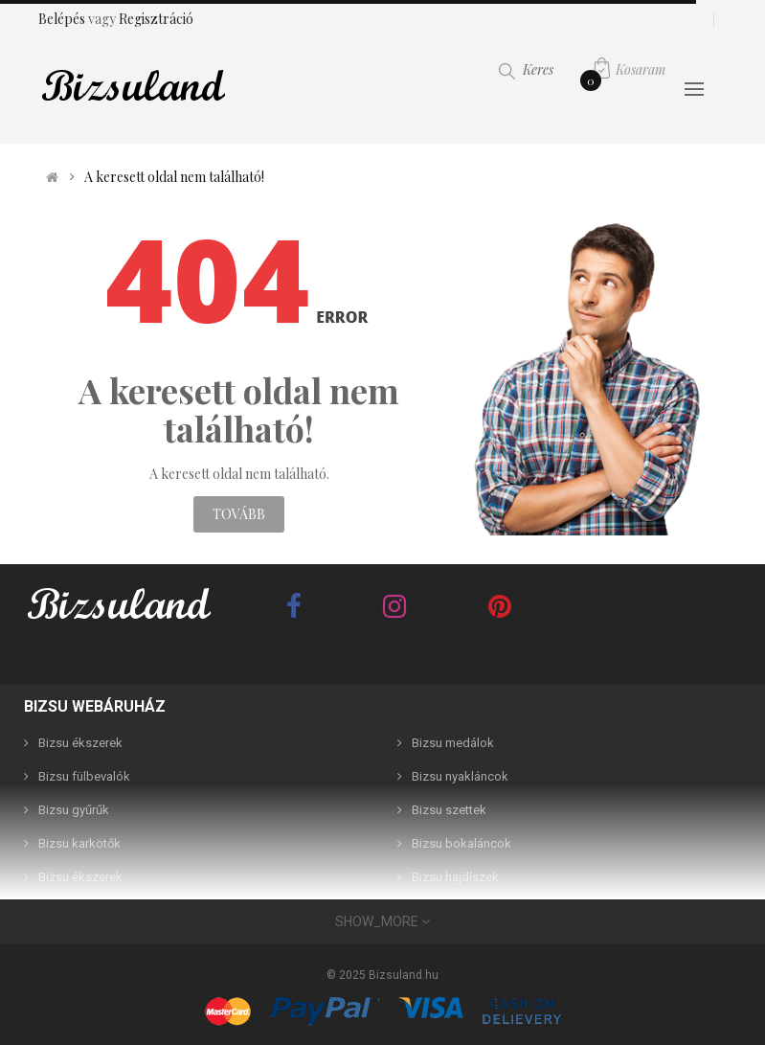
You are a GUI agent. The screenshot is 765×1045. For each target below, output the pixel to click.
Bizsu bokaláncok (461, 843)
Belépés (63, 19)
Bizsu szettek (449, 810)
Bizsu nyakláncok (460, 776)
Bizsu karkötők (79, 843)
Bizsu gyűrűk (73, 810)
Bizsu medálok (453, 743)
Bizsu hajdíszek (455, 877)
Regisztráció (156, 19)
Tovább (239, 514)
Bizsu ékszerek (80, 743)
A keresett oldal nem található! (174, 177)
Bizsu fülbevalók (84, 776)
